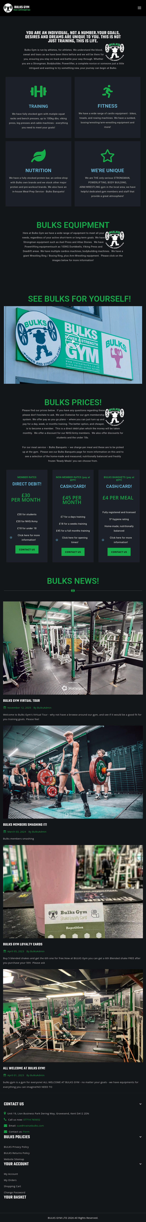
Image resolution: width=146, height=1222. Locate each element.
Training (38, 106)
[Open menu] (139, 8)
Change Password (14, 1191)
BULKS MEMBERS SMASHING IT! (27, 825)
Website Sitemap (14, 1158)
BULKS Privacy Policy (16, 1146)
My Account (11, 1173)
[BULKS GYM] (17, 8)
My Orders (10, 1179)
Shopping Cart (12, 1185)
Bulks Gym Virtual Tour (23, 701)
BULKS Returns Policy (17, 1152)
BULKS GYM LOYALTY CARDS (24, 944)
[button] (73, 341)
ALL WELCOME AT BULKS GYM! (26, 1068)
